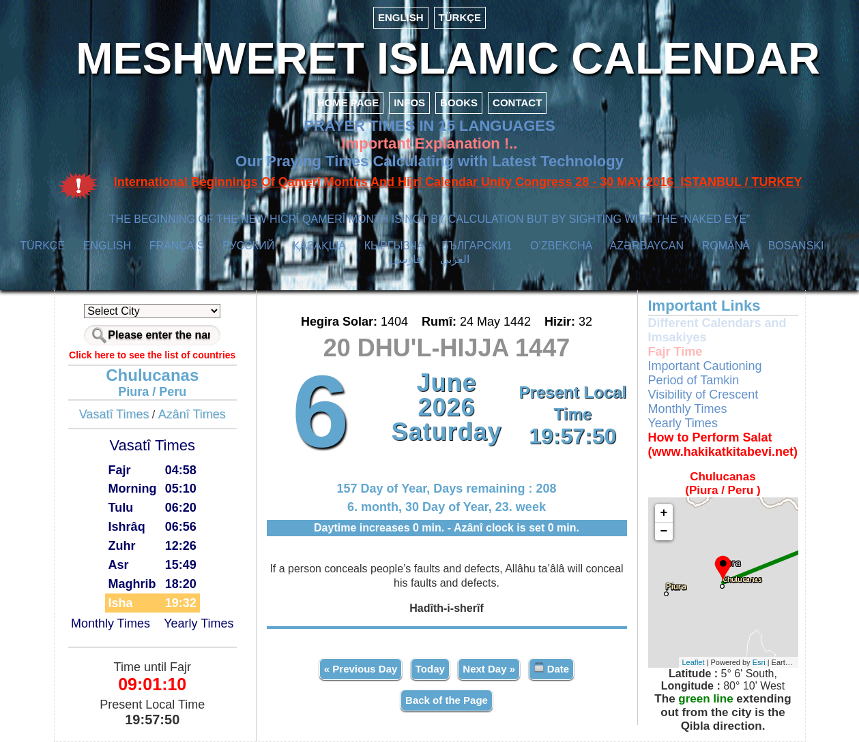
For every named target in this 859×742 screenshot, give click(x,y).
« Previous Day (361, 669)
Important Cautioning (705, 366)
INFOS (409, 102)
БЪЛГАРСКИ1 (476, 245)
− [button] (664, 531)
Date (552, 668)
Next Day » (489, 669)
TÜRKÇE (460, 17)
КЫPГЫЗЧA (394, 245)
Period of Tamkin (694, 380)
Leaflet (693, 662)
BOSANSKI (796, 245)
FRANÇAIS (177, 245)
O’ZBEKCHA (561, 245)
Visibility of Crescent (703, 394)
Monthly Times (110, 623)
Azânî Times (192, 414)
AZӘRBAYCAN (646, 245)
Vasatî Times (114, 414)
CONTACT (517, 102)
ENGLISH (401, 17)
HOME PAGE (348, 102)
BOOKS (459, 102)
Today (430, 669)
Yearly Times (198, 623)
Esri (759, 662)
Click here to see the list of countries (152, 355)
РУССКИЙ (248, 245)
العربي (454, 259)
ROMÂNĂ (726, 245)
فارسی (406, 259)
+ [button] (664, 513)
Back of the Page (446, 700)
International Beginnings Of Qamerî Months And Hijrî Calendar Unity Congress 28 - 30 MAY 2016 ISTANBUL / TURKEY (458, 182)
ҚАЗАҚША (319, 245)
